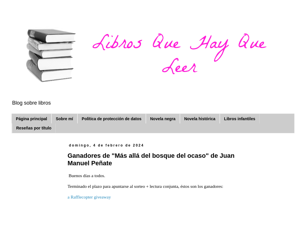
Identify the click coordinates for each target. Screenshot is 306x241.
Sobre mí (64, 118)
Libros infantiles (239, 118)
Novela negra (163, 118)
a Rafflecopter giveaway (89, 196)
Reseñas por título (33, 128)
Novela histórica (199, 118)
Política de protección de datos (111, 118)
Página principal (31, 118)
